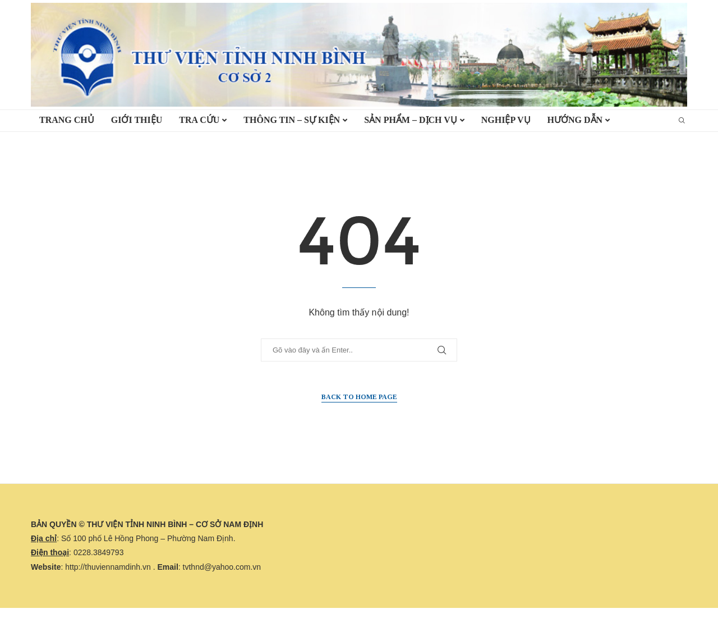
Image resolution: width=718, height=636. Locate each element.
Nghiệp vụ (506, 120)
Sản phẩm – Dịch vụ (410, 120)
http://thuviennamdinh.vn (108, 566)
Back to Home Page (359, 397)
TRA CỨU (199, 120)
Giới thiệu (137, 120)
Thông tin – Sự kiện (291, 120)
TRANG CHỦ (66, 120)
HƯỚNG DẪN (575, 120)
